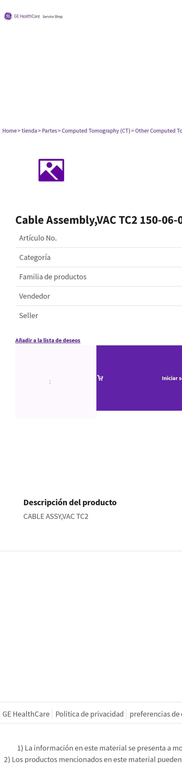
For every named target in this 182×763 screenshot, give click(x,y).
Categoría (35, 257)
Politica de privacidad (89, 714)
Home (9, 130)
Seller (28, 315)
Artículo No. (38, 238)
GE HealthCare (26, 714)
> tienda (27, 130)
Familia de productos (53, 276)
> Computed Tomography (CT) (94, 130)
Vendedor (34, 296)
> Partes (47, 130)
